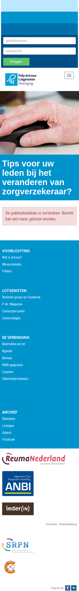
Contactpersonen (13, 311)
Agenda (7, 351)
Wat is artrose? (12, 257)
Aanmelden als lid (13, 344)
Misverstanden (11, 264)
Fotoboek (8, 439)
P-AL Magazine (12, 304)
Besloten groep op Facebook (21, 297)
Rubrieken (8, 419)
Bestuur (7, 358)
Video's (6, 433)
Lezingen (8, 426)
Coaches (7, 372)
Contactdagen (11, 318)
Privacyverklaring (68, 524)
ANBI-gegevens (12, 365)
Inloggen (16, 61)
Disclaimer (51, 524)
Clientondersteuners (15, 379)
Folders (7, 271)
